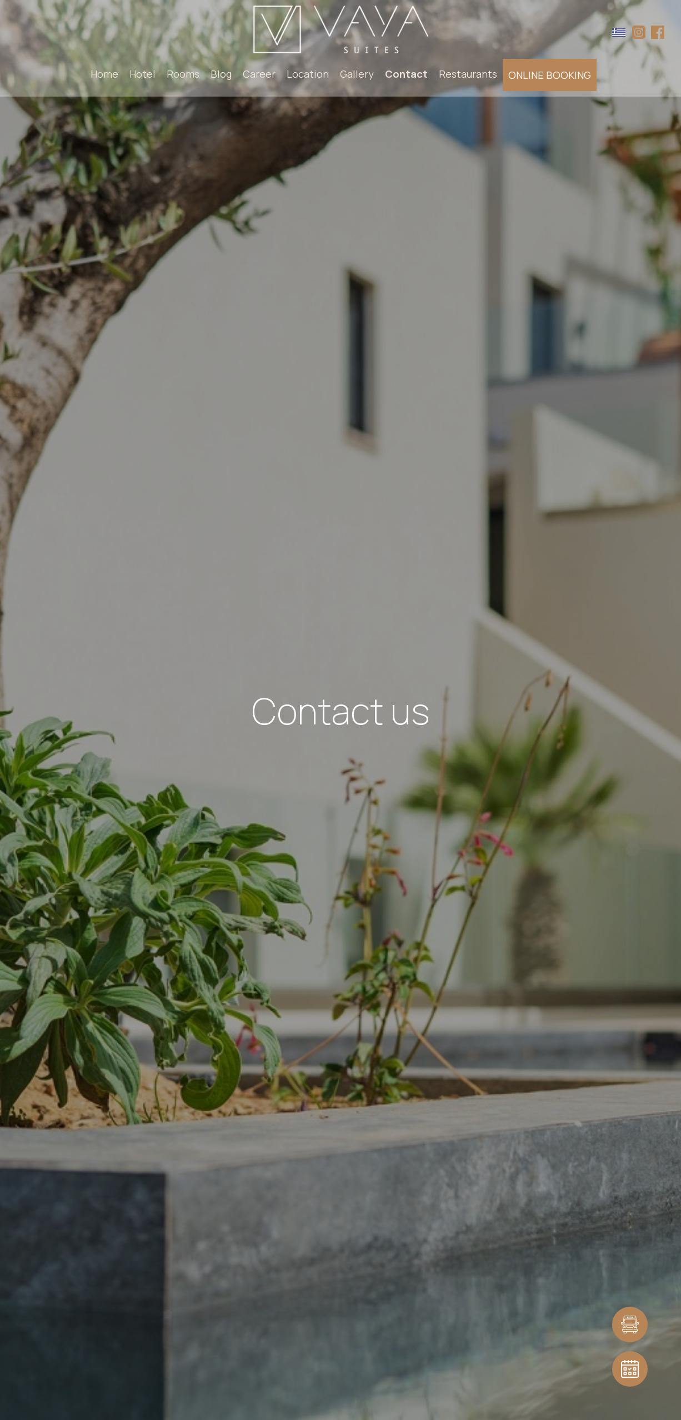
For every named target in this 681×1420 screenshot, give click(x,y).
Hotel (142, 74)
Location (308, 74)
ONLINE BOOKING (549, 75)
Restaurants (468, 74)
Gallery (357, 74)
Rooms (183, 74)
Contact (406, 74)
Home (104, 74)
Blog (221, 74)
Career (259, 74)
